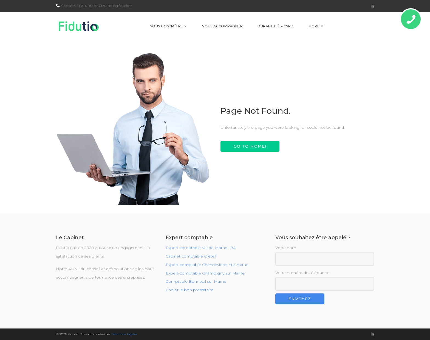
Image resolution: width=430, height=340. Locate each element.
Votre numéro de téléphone (324, 280)
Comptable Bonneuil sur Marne (196, 281)
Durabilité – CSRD (316, 30)
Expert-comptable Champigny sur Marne (205, 273)
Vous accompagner (262, 30)
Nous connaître (206, 30)
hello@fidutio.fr (120, 6)
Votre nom (324, 255)
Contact (358, 30)
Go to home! (250, 155)
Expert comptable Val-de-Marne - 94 (201, 247)
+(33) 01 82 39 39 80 (91, 6)
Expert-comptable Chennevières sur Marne (207, 264)
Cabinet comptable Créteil (191, 256)
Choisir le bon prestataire (189, 290)
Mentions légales (124, 334)
